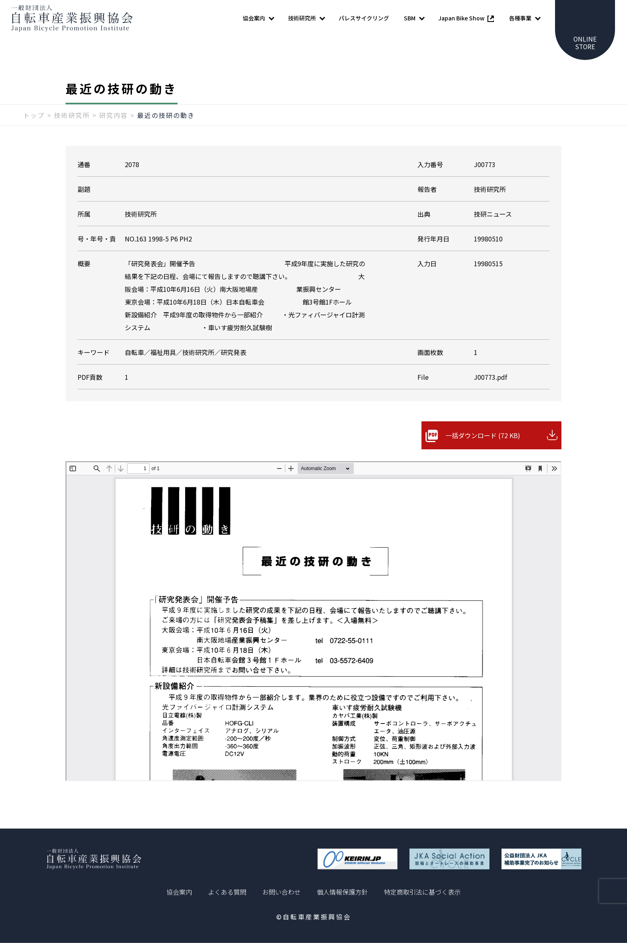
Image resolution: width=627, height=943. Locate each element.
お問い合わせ (281, 892)
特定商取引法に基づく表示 (422, 892)
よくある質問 (227, 892)
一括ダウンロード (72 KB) (482, 439)
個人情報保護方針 (342, 892)
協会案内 (179, 892)
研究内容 (113, 119)
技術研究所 (72, 119)
